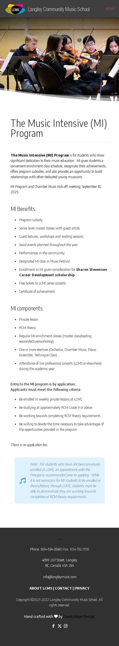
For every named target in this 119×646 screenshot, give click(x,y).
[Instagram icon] (66, 625)
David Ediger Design (79, 616)
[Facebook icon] (53, 625)
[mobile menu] (111, 8)
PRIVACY (82, 588)
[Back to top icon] (60, 539)
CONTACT (63, 588)
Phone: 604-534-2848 (45, 549)
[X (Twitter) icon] (59, 625)
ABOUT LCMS (40, 588)
